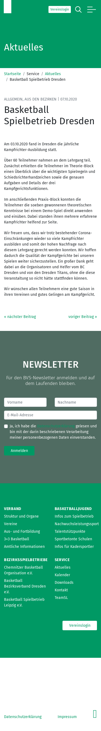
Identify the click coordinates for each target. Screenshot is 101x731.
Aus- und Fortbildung (22, 531)
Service (62, 560)
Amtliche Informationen (24, 546)
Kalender (62, 575)
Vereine (10, 524)
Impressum (67, 717)
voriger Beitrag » (82, 316)
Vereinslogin (59, 9)
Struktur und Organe (21, 516)
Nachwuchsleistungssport (77, 524)
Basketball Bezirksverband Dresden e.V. (25, 586)
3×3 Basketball (16, 539)
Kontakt (61, 590)
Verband (12, 509)
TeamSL (61, 597)
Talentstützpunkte (70, 531)
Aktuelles (53, 74)
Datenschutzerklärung (56, 426)
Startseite (12, 74)
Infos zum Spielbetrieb (74, 516)
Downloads (64, 582)
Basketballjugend (73, 509)
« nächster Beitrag (20, 316)
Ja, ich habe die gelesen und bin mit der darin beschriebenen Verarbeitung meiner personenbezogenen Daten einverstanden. (53, 432)
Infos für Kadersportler (74, 546)
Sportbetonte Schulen (73, 539)
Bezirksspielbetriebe (26, 560)
